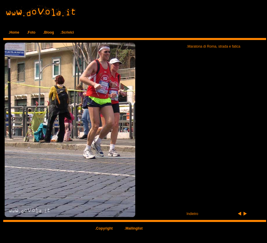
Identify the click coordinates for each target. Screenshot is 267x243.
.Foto (31, 32)
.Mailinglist (133, 228)
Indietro (192, 214)
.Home (13, 32)
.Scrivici (67, 32)
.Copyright (104, 228)
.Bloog (48, 32)
